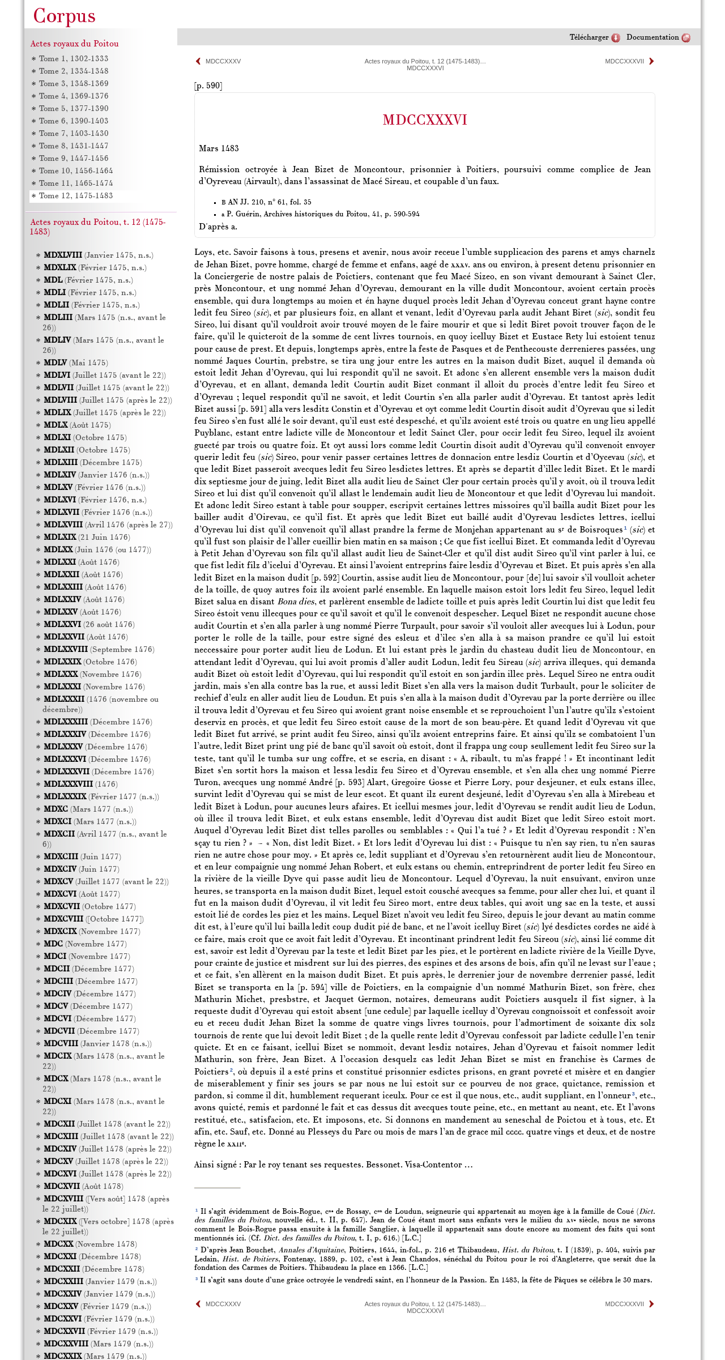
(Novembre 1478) (90, 1244)
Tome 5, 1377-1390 (73, 109)
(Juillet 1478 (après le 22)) (108, 1149)
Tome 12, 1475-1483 (76, 196)
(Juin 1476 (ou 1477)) (97, 550)
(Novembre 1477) (92, 932)
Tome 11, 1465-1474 (76, 184)
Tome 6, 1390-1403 (73, 121)
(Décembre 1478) (92, 1257)
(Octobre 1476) (90, 662)
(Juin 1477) (82, 857)
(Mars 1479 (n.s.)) (98, 1344)
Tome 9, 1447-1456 (73, 159)
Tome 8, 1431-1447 (73, 146)
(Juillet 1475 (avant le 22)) (105, 376)
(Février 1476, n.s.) (95, 500)
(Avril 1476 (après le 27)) (108, 525)
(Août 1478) (83, 1187)
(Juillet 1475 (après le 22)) (108, 401)
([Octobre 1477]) (94, 919)
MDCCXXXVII (624, 61)
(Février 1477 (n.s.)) (101, 797)
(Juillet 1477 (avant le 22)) (106, 882)
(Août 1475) (77, 425)
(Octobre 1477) (90, 907)
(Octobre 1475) (85, 438)
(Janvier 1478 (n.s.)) (98, 1044)
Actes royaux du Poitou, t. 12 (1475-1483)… (426, 61)
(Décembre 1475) (93, 463)
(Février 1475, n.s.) (95, 268)
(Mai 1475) (76, 363)
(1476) (81, 785)
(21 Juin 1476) (87, 538)
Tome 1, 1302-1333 (73, 59)
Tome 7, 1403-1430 (73, 134)
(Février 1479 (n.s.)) (97, 1307)
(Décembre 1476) (98, 722)
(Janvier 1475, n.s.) (98, 255)
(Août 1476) (82, 563)
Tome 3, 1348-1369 (73, 84)
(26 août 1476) (89, 625)
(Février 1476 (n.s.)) (95, 488)
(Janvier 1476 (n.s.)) (97, 475)
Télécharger (589, 37)
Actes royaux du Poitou (75, 44)
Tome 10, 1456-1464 (76, 171)
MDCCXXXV (223, 61)
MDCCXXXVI (425, 68)
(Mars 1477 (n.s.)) (88, 809)
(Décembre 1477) (89, 969)
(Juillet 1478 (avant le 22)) (107, 1124)
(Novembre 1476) (93, 675)
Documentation (652, 37)
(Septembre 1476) (99, 650)
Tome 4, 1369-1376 (73, 96)
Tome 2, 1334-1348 (73, 71)
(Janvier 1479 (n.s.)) (100, 1282)
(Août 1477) (82, 894)
